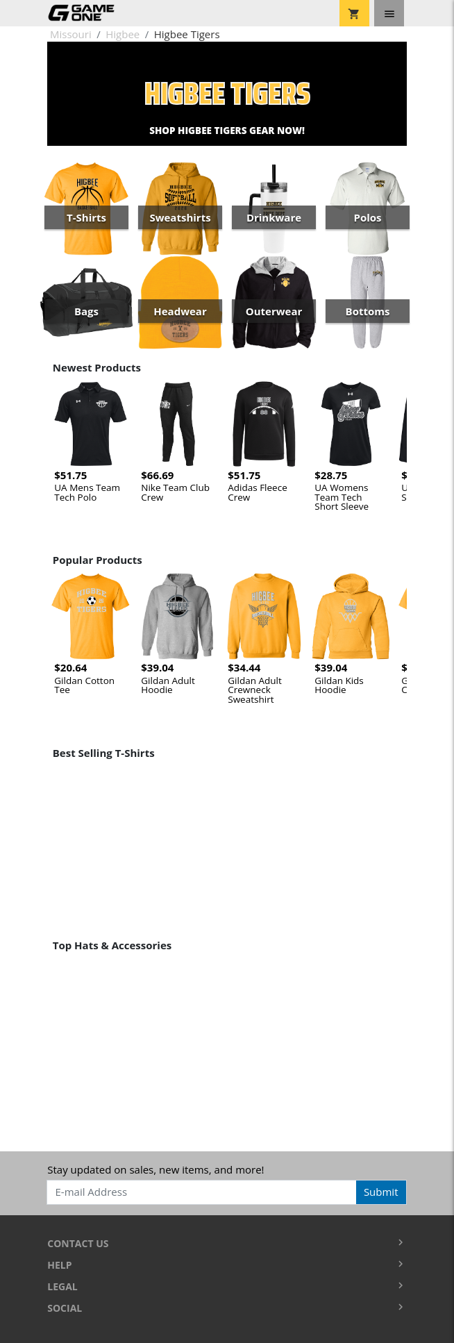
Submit (381, 1192)
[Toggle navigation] (389, 13)
